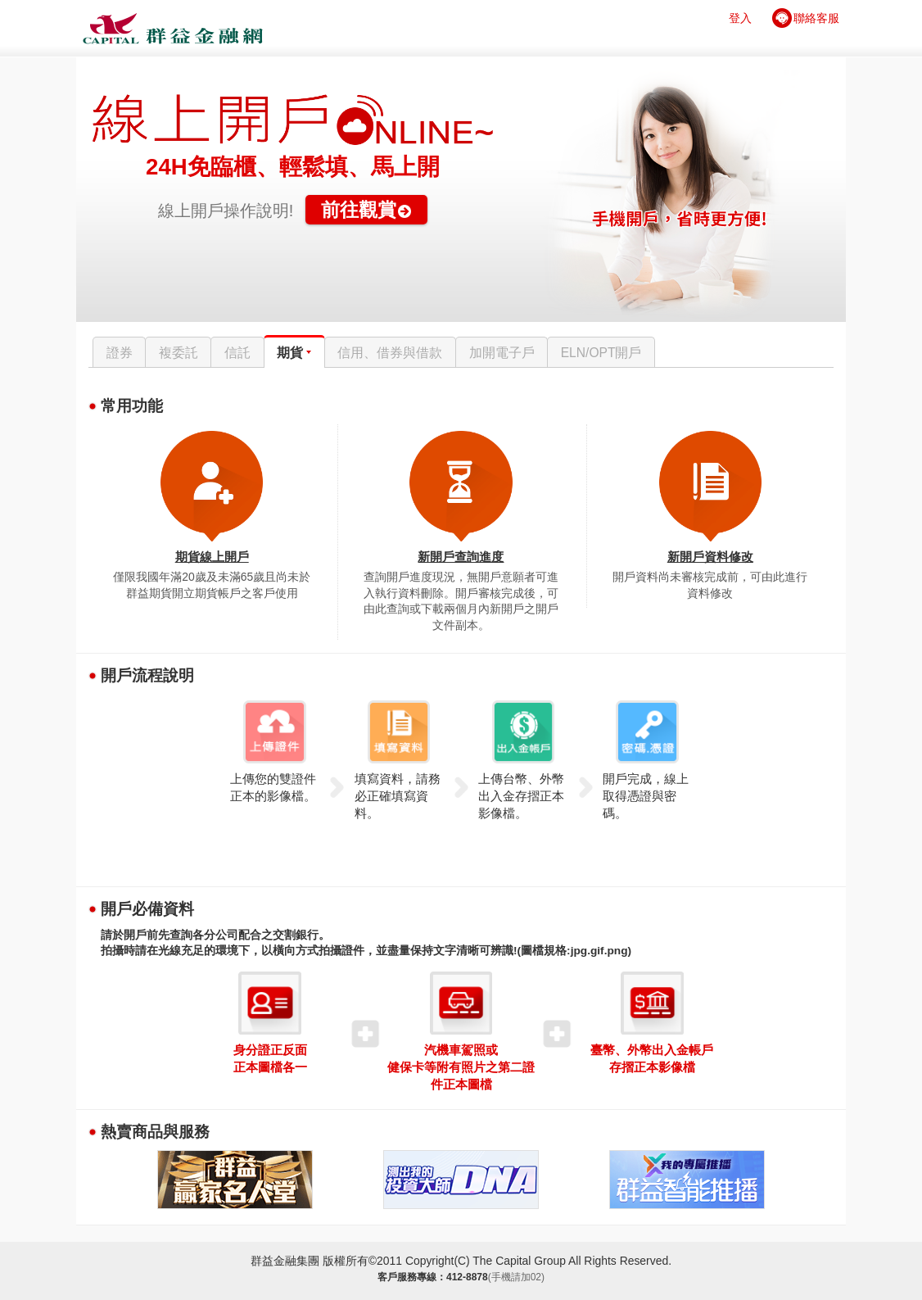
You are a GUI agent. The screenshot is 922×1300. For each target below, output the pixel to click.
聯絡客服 (816, 18)
